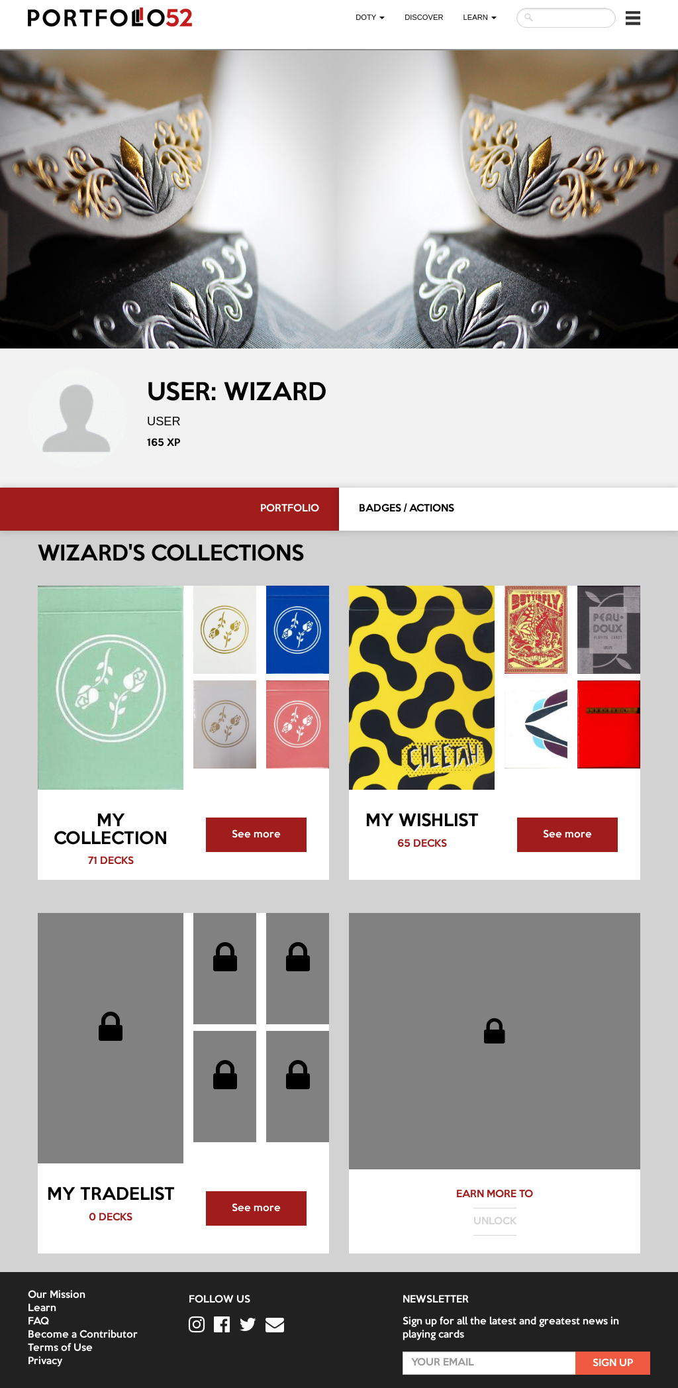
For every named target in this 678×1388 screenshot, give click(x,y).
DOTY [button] (370, 17)
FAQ (38, 1321)
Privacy (45, 1361)
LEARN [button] (480, 17)
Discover (424, 17)
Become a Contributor (83, 1335)
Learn (42, 1308)
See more (256, 834)
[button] (633, 18)
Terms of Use (60, 1348)
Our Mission (56, 1295)
